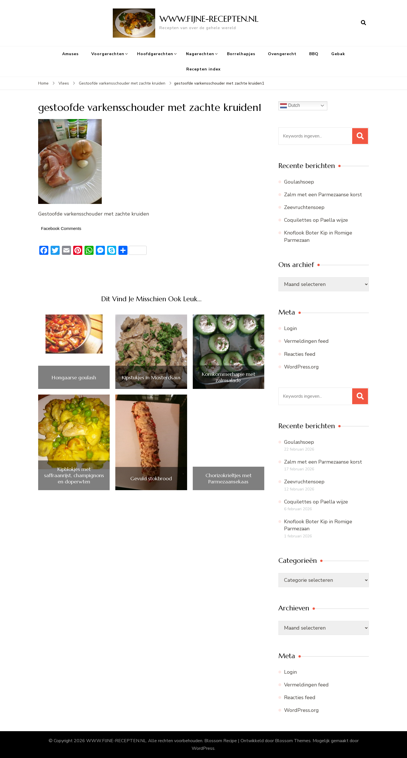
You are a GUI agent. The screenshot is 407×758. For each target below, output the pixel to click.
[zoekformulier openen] (363, 23)
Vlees (64, 83)
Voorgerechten (107, 54)
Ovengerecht (282, 54)
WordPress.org (301, 366)
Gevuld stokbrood (151, 478)
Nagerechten (200, 54)
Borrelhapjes (241, 54)
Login (290, 328)
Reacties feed (299, 354)
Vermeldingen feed (306, 341)
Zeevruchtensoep (304, 207)
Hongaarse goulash (74, 377)
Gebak (338, 54)
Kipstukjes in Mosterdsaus (151, 377)
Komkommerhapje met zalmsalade (228, 377)
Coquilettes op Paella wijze (316, 220)
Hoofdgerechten (155, 54)
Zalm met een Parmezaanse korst (323, 194)
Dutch (290, 105)
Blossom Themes (293, 741)
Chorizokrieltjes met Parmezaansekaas (228, 478)
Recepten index (203, 69)
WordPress (203, 748)
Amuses (70, 54)
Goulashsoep (299, 181)
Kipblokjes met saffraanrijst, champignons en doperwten (74, 475)
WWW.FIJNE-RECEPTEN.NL (209, 19)
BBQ (314, 54)
